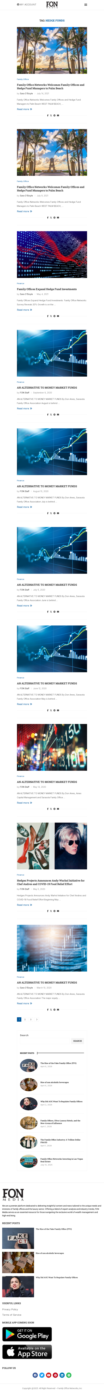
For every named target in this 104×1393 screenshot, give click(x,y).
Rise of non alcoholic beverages (54, 1082)
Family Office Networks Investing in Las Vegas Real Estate (61, 1160)
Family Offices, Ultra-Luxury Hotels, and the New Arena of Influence (60, 1122)
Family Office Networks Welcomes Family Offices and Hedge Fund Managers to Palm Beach (50, 86)
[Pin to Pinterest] (54, 115)
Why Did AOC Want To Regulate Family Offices (61, 1101)
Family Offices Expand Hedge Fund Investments (47, 289)
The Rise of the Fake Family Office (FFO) (58, 1063)
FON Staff (24, 392)
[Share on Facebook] (47, 115)
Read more (24, 109)
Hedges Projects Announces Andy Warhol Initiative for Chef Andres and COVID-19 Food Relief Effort (51, 882)
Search (24, 1035)
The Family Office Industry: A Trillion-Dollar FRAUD (60, 1141)
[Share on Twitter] (51, 115)
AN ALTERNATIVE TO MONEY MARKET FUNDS (47, 387)
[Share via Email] (58, 115)
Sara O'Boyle (26, 93)
